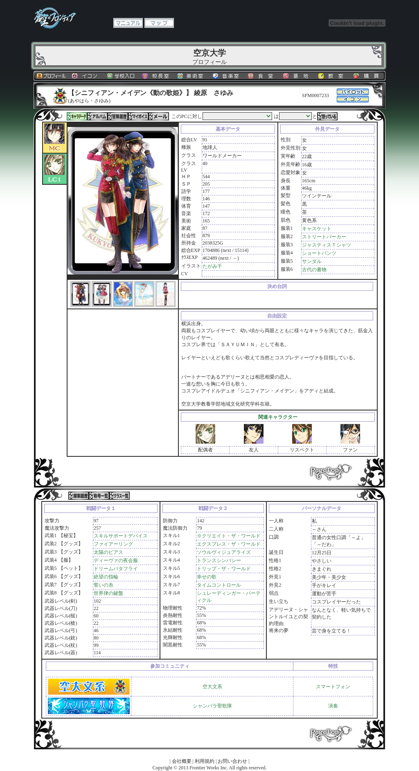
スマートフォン (333, 686)
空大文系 (212, 686)
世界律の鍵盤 (108, 593)
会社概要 (181, 761)
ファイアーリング (113, 544)
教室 (332, 76)
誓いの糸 (103, 585)
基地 (297, 76)
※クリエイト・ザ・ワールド (229, 536)
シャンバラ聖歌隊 (212, 706)
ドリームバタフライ (116, 568)
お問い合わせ (232, 761)
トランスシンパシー (219, 560)
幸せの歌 (206, 577)
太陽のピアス (108, 552)
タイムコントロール (219, 585)
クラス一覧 (119, 496)
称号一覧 (99, 496)
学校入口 (121, 76)
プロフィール (51, 76)
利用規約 (204, 761)
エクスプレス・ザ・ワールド (229, 544)
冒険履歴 (118, 116)
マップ (159, 23)
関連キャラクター (277, 417)
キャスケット (316, 228)
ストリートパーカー (324, 237)
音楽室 (227, 76)
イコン (86, 76)
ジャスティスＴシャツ (326, 245)
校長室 (156, 76)
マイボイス (138, 116)
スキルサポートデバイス (121, 536)
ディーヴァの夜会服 (116, 560)
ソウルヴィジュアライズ (224, 552)
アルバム (97, 116)
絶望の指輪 (106, 577)
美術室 (192, 76)
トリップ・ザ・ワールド (224, 568)
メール (159, 116)
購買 (367, 76)
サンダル (312, 261)
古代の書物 (314, 269)
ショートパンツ (319, 253)
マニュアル (128, 23)
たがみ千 (212, 266)
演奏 (333, 706)
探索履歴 (78, 496)
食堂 (262, 76)
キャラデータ (77, 116)
